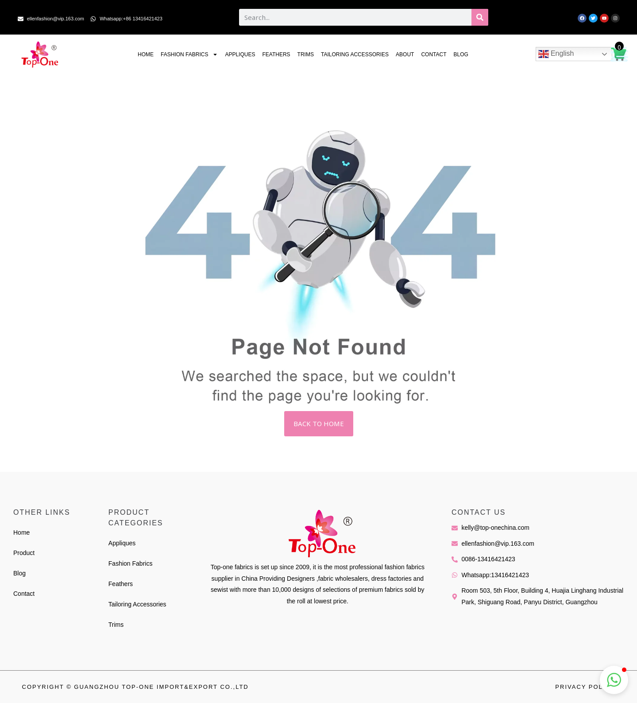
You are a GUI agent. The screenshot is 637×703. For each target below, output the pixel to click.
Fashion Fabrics (189, 54)
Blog (461, 54)
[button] (614, 680)
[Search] (479, 17)
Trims (305, 54)
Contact (433, 54)
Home (146, 54)
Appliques (240, 54)
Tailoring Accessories (355, 54)
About (405, 54)
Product (24, 552)
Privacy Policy (585, 687)
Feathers (276, 54)
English (556, 54)
